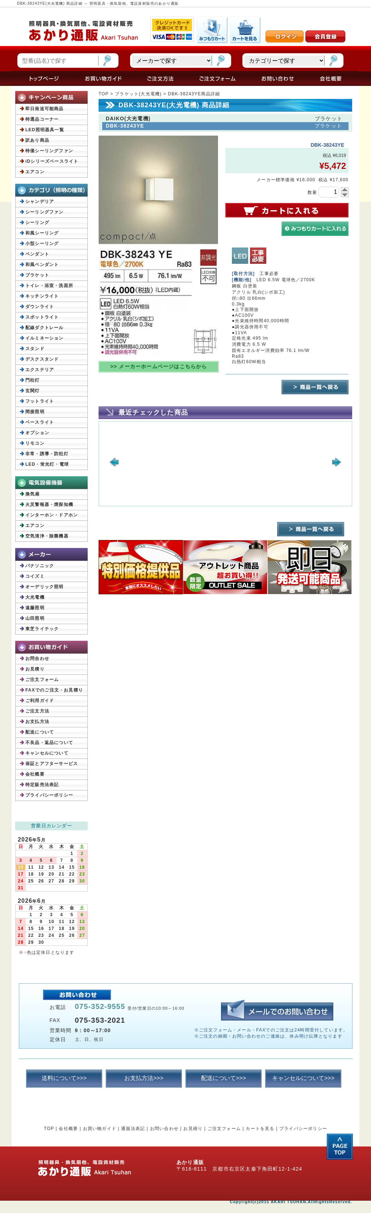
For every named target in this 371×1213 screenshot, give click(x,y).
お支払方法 (37, 721)
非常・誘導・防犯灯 (46, 453)
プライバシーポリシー (49, 795)
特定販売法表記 (42, 784)
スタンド (35, 348)
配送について (39, 732)
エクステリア (39, 369)
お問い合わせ (164, 1128)
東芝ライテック (42, 628)
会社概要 (35, 774)
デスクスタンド (42, 359)
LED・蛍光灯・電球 (47, 464)
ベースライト (39, 422)
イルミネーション (44, 338)
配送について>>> (223, 1078)
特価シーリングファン (49, 150)
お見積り (35, 669)
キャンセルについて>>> (303, 1078)
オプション (37, 432)
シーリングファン (44, 212)
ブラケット (37, 275)
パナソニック (39, 565)
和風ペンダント (42, 264)
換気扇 (32, 494)
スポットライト (42, 317)
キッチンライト (42, 296)
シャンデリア (39, 201)
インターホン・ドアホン (51, 515)
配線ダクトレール (44, 327)
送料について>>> (64, 1078)
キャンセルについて (46, 753)
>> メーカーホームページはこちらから (158, 366)
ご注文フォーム (42, 679)
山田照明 (35, 618)
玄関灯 (32, 390)
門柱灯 (32, 380)
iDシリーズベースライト (51, 161)
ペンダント (37, 254)
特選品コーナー (42, 119)
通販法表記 (133, 1128)
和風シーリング (42, 233)
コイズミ (35, 576)
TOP (104, 93)
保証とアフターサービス (51, 763)
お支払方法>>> (143, 1078)
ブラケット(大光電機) (138, 93)
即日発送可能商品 (44, 108)
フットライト (39, 401)
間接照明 (35, 411)
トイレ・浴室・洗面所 (49, 285)
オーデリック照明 (44, 586)
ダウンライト (39, 306)
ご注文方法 (37, 711)
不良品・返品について (49, 742)
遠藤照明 (35, 607)
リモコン (35, 443)
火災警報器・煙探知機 (49, 504)
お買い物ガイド (99, 1128)
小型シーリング (42, 243)
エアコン (35, 171)
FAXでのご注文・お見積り (54, 690)
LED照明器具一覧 (44, 129)
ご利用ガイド (39, 700)
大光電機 (35, 597)
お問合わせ (37, 658)
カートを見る (260, 1128)
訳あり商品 (37, 140)
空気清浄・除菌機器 (46, 536)
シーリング (37, 222)
